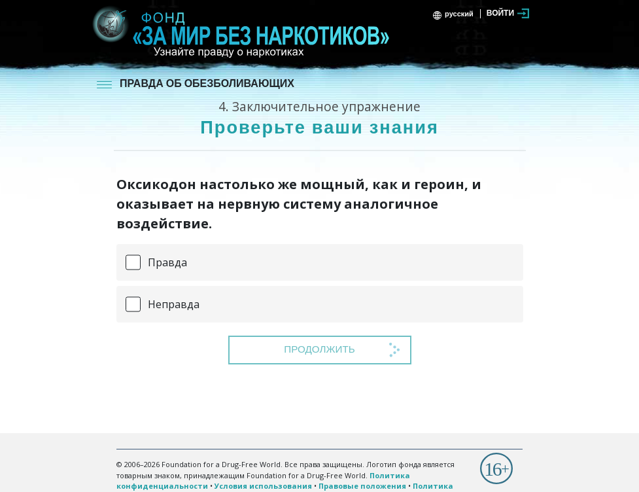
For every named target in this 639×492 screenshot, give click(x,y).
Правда (167, 262)
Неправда (173, 304)
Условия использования (263, 486)
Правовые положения (362, 486)
